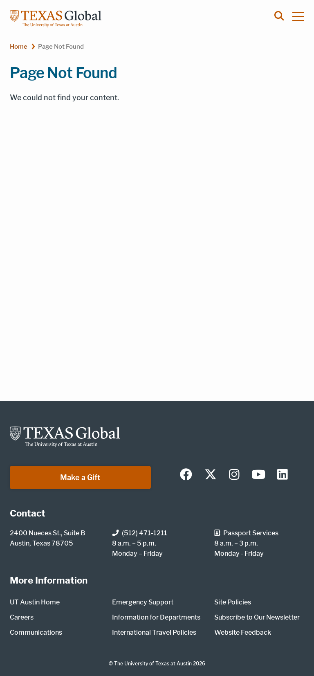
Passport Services (246, 533)
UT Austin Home (35, 602)
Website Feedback (242, 632)
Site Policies (232, 602)
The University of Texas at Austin (153, 663)
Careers (22, 617)
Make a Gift (80, 477)
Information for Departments (156, 617)
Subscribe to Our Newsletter (257, 617)
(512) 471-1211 (139, 533)
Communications (36, 632)
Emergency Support (142, 602)
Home (18, 46)
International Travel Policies (154, 632)
